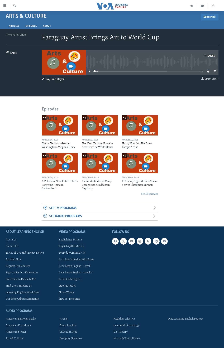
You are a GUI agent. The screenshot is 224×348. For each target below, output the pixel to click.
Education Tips (68, 332)
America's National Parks (21, 318)
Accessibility (13, 259)
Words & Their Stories (127, 338)
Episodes (31, 26)
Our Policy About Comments (22, 298)
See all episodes (149, 194)
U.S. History (121, 332)
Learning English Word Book (22, 292)
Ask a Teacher (68, 325)
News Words (66, 292)
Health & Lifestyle (124, 318)
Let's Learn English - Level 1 (75, 266)
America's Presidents (18, 325)
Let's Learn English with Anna (76, 259)
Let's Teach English (70, 279)
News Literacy (67, 285)
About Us (11, 239)
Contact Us (12, 246)
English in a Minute (70, 239)
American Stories (16, 332)
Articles (14, 26)
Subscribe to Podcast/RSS (21, 279)
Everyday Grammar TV (72, 253)
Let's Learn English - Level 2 (75, 272)
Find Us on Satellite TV (19, 285)
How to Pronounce (69, 298)
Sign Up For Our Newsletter (22, 272)
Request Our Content (18, 266)
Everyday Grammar (71, 338)
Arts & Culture (14, 338)
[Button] (11, 53)
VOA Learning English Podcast (185, 318)
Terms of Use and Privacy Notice (25, 253)
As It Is (64, 318)
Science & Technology (126, 325)
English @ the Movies (71, 246)
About (47, 26)
